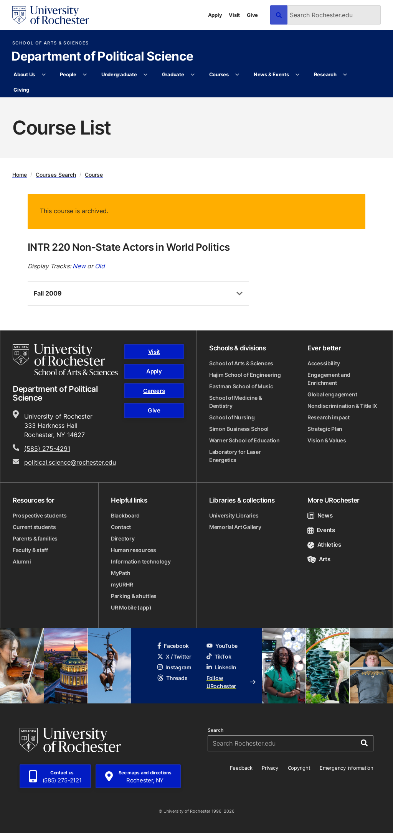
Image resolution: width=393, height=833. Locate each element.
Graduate (173, 74)
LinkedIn (221, 667)
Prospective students (39, 515)
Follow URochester (231, 682)
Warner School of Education (244, 440)
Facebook (173, 645)
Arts (318, 559)
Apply (215, 15)
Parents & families (35, 538)
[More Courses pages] (237, 74)
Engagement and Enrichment (328, 378)
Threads (172, 678)
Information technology (141, 561)
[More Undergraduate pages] (145, 74)
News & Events (271, 74)
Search (215, 730)
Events (321, 530)
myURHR (122, 584)
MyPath (120, 573)
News (319, 515)
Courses (219, 74)
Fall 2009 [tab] (48, 293)
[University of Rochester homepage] (50, 15)
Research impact (328, 417)
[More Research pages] (345, 74)
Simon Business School (239, 428)
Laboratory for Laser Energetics (235, 455)
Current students (34, 527)
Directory (122, 538)
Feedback (241, 767)
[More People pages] (85, 74)
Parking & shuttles (134, 596)
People (68, 74)
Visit (234, 15)
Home (19, 174)
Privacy (270, 767)
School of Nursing (231, 417)
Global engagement (332, 394)
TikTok (218, 656)
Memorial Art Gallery (235, 527)
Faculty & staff (30, 550)
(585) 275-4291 (47, 448)
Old (100, 266)
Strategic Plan (324, 428)
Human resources (133, 550)
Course (94, 174)
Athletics (324, 545)
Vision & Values (326, 440)
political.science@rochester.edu (70, 462)
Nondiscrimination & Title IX (342, 405)
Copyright (299, 767)
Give (252, 15)
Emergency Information (346, 767)
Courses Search (56, 174)
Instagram (174, 667)
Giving (21, 89)
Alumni (22, 561)
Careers (154, 391)
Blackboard (125, 515)
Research (325, 74)
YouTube (222, 645)
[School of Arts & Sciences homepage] (65, 360)
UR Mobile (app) (131, 607)
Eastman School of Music (241, 386)
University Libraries (233, 515)
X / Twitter (174, 656)
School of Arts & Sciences (50, 43)
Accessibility (323, 363)
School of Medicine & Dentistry (235, 401)
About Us (24, 74)
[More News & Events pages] (297, 74)
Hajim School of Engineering (245, 374)
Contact (121, 527)
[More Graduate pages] (193, 74)
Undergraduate (119, 74)
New (79, 266)
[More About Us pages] (43, 74)
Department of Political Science (102, 56)
